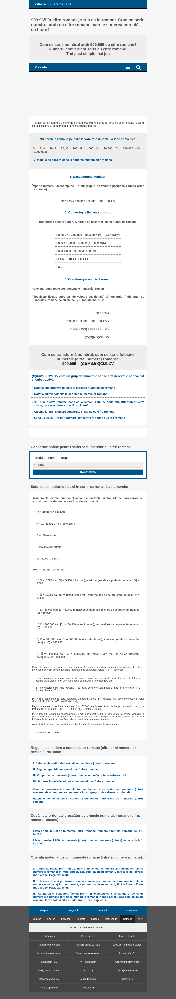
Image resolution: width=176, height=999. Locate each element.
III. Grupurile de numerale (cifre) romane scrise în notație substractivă (79, 775)
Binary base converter (49, 970)
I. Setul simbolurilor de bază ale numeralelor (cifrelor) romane (74, 763)
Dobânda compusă (49, 979)
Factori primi (48, 936)
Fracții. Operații (127, 936)
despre (44, 910)
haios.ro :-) (127, 979)
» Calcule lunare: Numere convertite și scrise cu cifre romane (73, 411)
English (51, 919)
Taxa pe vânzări (127, 953)
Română (127, 919)
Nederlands (111, 919)
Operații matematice (127, 970)
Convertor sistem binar (127, 962)
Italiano (95, 919)
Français (80, 919)
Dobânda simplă (88, 979)
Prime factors (88, 936)
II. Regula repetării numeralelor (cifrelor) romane (65, 769)
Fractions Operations (49, 944)
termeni (102, 910)
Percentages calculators (88, 953)
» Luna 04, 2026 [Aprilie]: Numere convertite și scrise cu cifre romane (78, 417)
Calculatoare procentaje (49, 953)
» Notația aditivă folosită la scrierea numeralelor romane (69, 394)
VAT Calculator (88, 962)
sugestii (73, 910)
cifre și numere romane (53, 4)
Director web (88, 987)
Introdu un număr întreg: (50, 458)
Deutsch (36, 919)
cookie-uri (132, 910)
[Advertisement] (88, 94)
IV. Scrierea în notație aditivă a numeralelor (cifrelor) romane (73, 781)
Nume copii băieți (49, 987)
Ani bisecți (88, 970)
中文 (140, 919)
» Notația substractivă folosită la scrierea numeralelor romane (73, 387)
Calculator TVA (49, 962)
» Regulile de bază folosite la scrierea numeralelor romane (72, 159)
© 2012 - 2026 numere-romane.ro (88, 927)
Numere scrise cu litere (88, 944)
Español (65, 919)
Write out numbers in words (127, 944)
